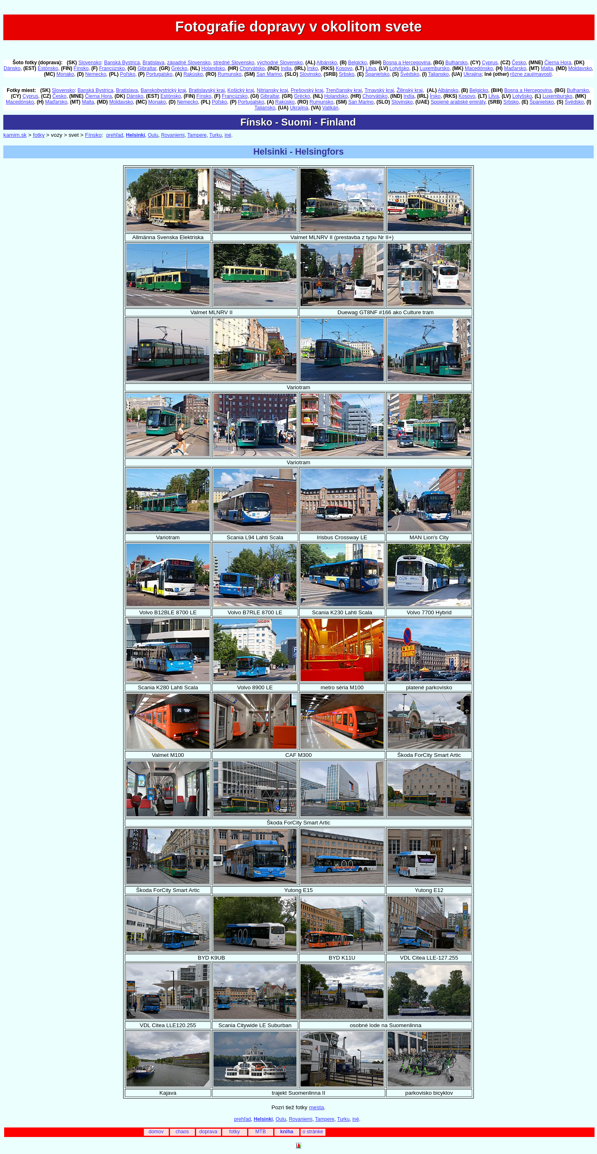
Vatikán (330, 108)
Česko (519, 62)
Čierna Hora (557, 62)
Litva (371, 68)
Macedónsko (479, 68)
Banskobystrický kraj (163, 90)
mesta (316, 1107)
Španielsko (377, 74)
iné (228, 135)
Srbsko (346, 74)
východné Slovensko (280, 62)
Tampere (197, 135)
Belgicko (357, 62)
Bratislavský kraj (207, 90)
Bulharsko (456, 62)
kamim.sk (15, 135)
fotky (38, 135)
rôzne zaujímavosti (531, 74)
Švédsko (409, 74)
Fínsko (81, 68)
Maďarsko (515, 68)
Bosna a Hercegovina (406, 62)
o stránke (313, 1132)
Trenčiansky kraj (344, 90)
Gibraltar (147, 68)
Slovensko (89, 62)
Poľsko (127, 74)
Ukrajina (473, 74)
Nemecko (95, 74)
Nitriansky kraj (272, 90)
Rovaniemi (172, 135)
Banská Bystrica (122, 62)
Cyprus (490, 62)
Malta (547, 68)
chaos (182, 1132)
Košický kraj (241, 90)
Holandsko (213, 68)
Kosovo (344, 68)
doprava (208, 1132)
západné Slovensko (189, 62)
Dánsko (12, 68)
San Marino (269, 74)
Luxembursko (434, 68)
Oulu (153, 135)
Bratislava (154, 62)
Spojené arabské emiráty (458, 102)
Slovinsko (310, 74)
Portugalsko (159, 74)
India (286, 68)
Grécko (179, 68)
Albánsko (326, 62)
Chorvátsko (252, 68)
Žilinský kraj (410, 90)
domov (155, 1132)
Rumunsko (229, 74)
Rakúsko (193, 74)
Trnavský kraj (379, 90)
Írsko (312, 68)
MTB (260, 1132)
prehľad (114, 135)
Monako (65, 74)
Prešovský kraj (307, 90)
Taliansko (438, 74)
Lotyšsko (399, 68)
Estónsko (48, 68)
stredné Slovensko (234, 62)
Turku (215, 135)
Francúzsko (112, 68)
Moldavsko (580, 68)
